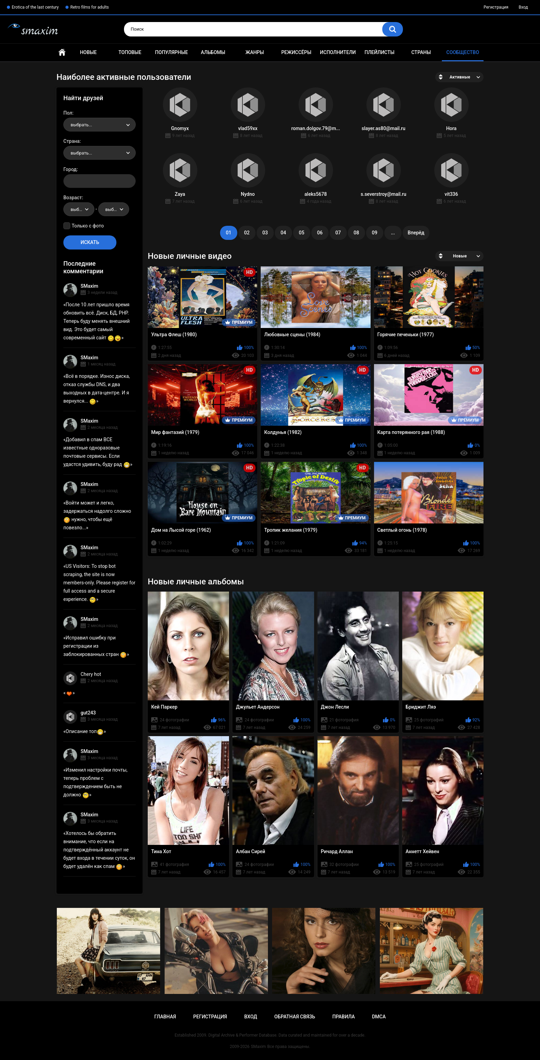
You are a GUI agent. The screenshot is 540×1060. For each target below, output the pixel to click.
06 (320, 232)
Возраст (72, 197)
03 (265, 232)
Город (70, 169)
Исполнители (338, 52)
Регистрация (496, 7)
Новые (88, 52)
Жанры (255, 52)
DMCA (379, 1016)
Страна (71, 141)
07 (338, 232)
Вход (523, 7)
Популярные (171, 52)
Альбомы (213, 52)
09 (374, 232)
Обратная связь (294, 1016)
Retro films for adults (89, 7)
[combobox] (99, 124)
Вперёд (416, 232)
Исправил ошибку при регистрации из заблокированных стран (95, 646)
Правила (343, 1016)
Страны (421, 52)
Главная (62, 52)
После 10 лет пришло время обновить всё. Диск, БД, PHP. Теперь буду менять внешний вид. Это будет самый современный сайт (96, 321)
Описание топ (85, 731)
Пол (67, 113)
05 (301, 232)
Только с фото (88, 226)
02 (247, 232)
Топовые (129, 52)
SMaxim (89, 286)
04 (283, 232)
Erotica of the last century (35, 7)
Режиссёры (296, 52)
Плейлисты (379, 52)
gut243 (88, 713)
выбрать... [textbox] (81, 124)
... (393, 232)
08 (356, 232)
